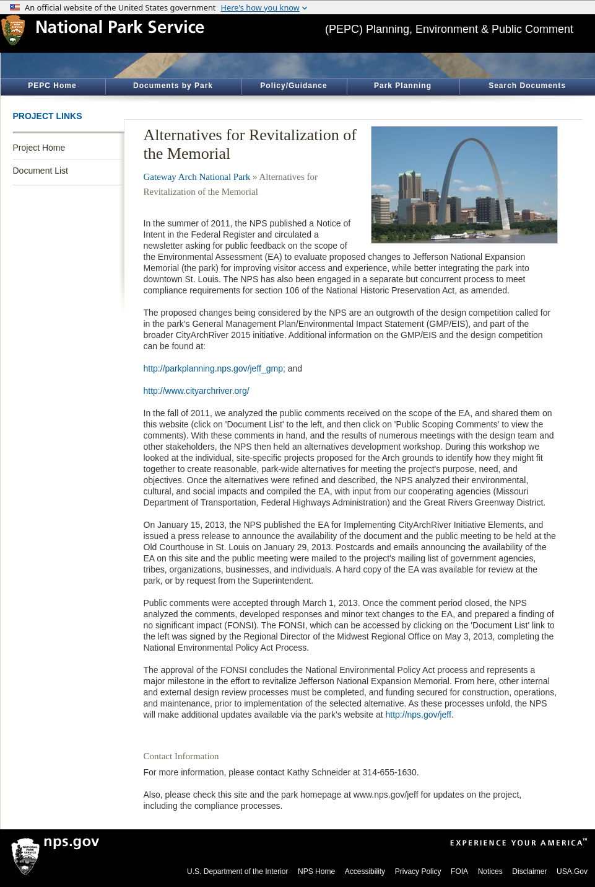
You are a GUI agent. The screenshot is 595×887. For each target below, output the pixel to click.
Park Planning (403, 85)
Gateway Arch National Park (197, 177)
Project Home (39, 148)
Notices (490, 871)
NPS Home (316, 871)
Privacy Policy (418, 871)
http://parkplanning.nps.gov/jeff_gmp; (214, 368)
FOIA (459, 871)
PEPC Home (52, 85)
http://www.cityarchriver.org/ (197, 391)
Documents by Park (173, 85)
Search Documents (527, 85)
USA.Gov (572, 871)
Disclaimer (529, 871)
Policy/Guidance (293, 85)
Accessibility (365, 871)
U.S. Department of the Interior (237, 871)
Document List (40, 171)
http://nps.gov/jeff (418, 715)
